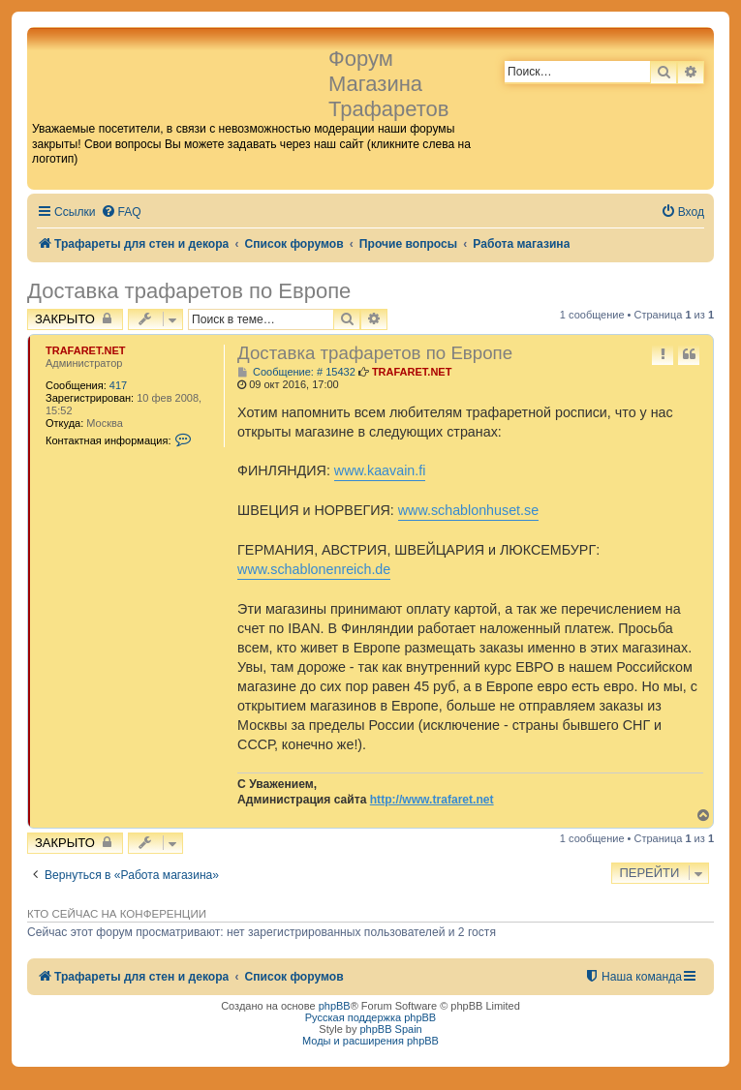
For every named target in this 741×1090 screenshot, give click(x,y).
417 (118, 385)
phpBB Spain (390, 1029)
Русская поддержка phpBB (370, 1017)
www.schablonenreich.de (313, 569)
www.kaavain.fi (380, 470)
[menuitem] (121, 212)
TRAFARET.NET (86, 350)
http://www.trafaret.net (432, 799)
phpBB (335, 1006)
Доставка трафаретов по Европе (189, 291)
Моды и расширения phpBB (370, 1040)
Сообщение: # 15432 (296, 372)
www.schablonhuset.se (468, 510)
